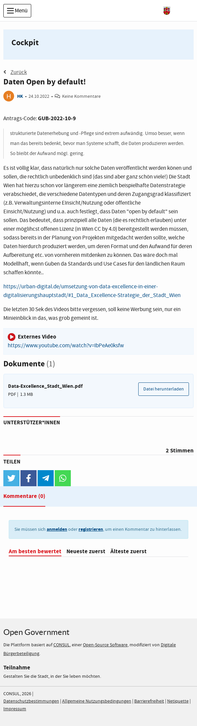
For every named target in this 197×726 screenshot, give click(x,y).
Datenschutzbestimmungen (31, 701)
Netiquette (178, 701)
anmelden (57, 529)
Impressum (14, 709)
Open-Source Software (105, 645)
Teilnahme (16, 667)
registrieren (91, 529)
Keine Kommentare (81, 96)
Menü (17, 11)
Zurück (15, 72)
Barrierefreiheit (149, 701)
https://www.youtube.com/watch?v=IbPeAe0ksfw (66, 346)
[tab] (24, 497)
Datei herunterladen (163, 389)
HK (20, 96)
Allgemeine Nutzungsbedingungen (96, 701)
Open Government (36, 632)
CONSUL (61, 645)
